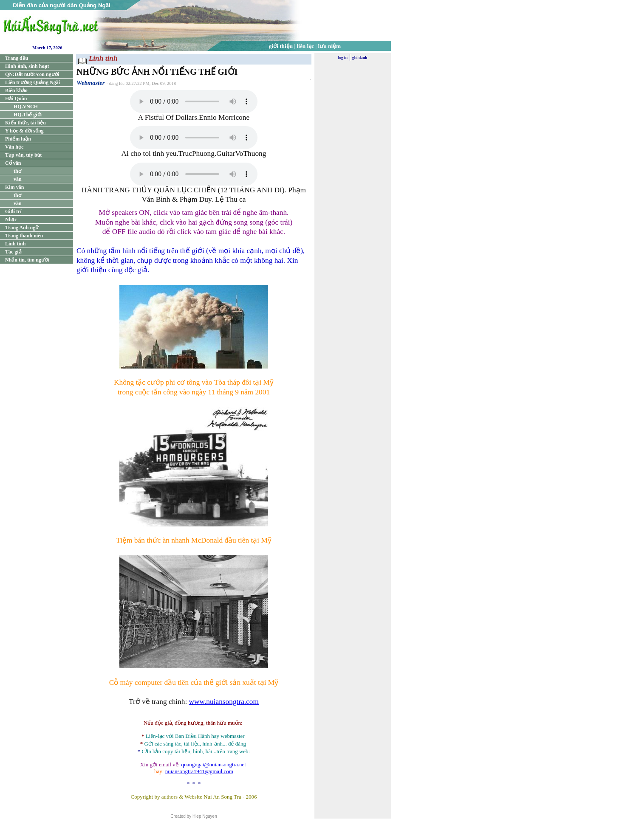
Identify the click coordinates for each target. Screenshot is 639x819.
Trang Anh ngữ (22, 228)
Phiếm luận (18, 139)
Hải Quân (16, 98)
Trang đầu (16, 58)
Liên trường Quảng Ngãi (32, 82)
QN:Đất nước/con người (32, 74)
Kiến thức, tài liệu (25, 123)
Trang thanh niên (24, 236)
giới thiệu (281, 46)
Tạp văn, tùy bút (23, 155)
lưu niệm (329, 46)
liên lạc (305, 46)
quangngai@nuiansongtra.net (213, 764)
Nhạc (11, 219)
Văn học (14, 147)
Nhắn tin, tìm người (27, 260)
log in (343, 58)
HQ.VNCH (26, 107)
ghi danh (359, 58)
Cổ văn (13, 163)
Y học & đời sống (24, 131)
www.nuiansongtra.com (224, 702)
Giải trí (13, 211)
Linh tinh (15, 244)
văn (18, 179)
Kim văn (14, 187)
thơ (17, 171)
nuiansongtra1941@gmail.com (199, 771)
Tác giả (13, 252)
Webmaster (90, 82)
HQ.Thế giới (28, 115)
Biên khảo (16, 90)
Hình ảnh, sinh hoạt (27, 66)
